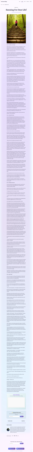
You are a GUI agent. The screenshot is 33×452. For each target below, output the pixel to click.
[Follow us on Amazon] (11, 449)
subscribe (28, 1)
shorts (22, 1)
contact (31, 1)
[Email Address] (14, 416)
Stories (3, 4)
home (19, 1)
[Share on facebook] (14, 435)
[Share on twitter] (12, 435)
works (25, 1)
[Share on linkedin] (16, 435)
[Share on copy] (17, 435)
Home (1, 4)
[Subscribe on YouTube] (20, 449)
